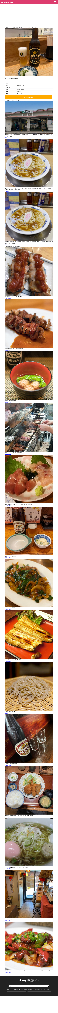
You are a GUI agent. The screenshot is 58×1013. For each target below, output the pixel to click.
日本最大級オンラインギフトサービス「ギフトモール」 (39, 991)
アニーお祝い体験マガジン (7, 2)
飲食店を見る (8, 298)
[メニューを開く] (55, 2)
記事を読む (7, 137)
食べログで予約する (28, 97)
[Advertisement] (29, 14)
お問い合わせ (24, 989)
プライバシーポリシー (15, 989)
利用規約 (30, 989)
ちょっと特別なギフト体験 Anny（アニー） (42, 989)
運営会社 (7, 989)
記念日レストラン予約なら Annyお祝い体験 (16, 991)
